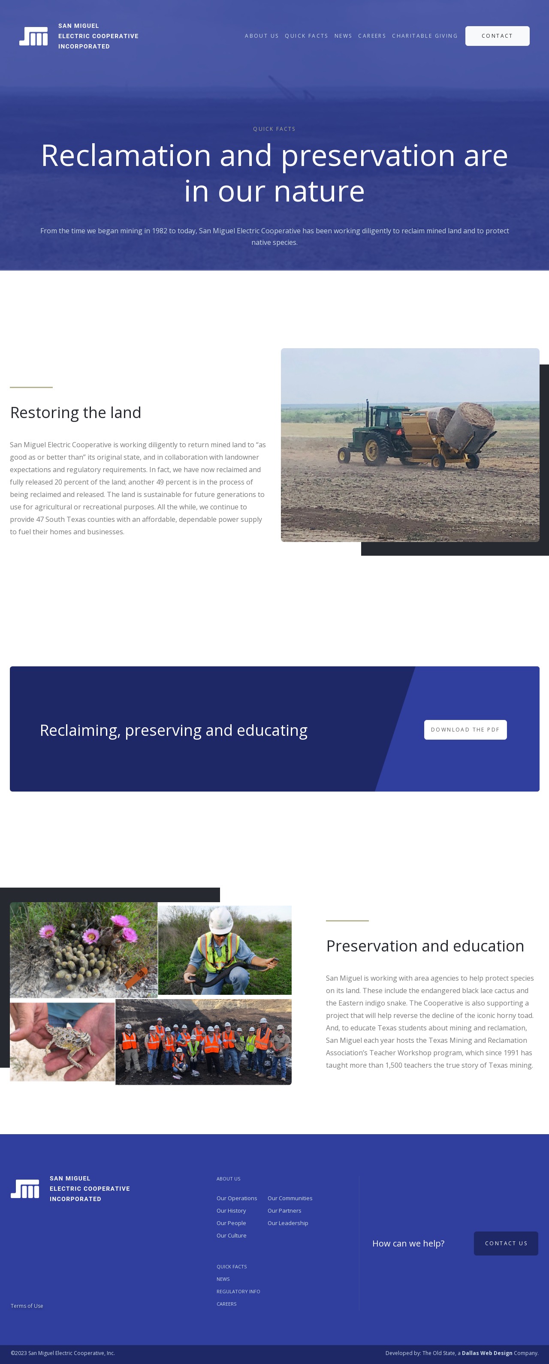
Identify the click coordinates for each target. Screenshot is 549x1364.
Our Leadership (288, 1223)
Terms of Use (27, 1306)
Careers (226, 1304)
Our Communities (290, 1198)
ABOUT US (262, 35)
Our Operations (237, 1198)
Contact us (506, 1243)
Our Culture (232, 1235)
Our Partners (285, 1210)
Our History (231, 1210)
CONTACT (497, 35)
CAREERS (372, 35)
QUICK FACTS (306, 35)
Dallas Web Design (487, 1353)
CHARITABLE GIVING (425, 35)
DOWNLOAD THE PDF (465, 729)
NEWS (344, 35)
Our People (231, 1223)
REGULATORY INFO (238, 1291)
